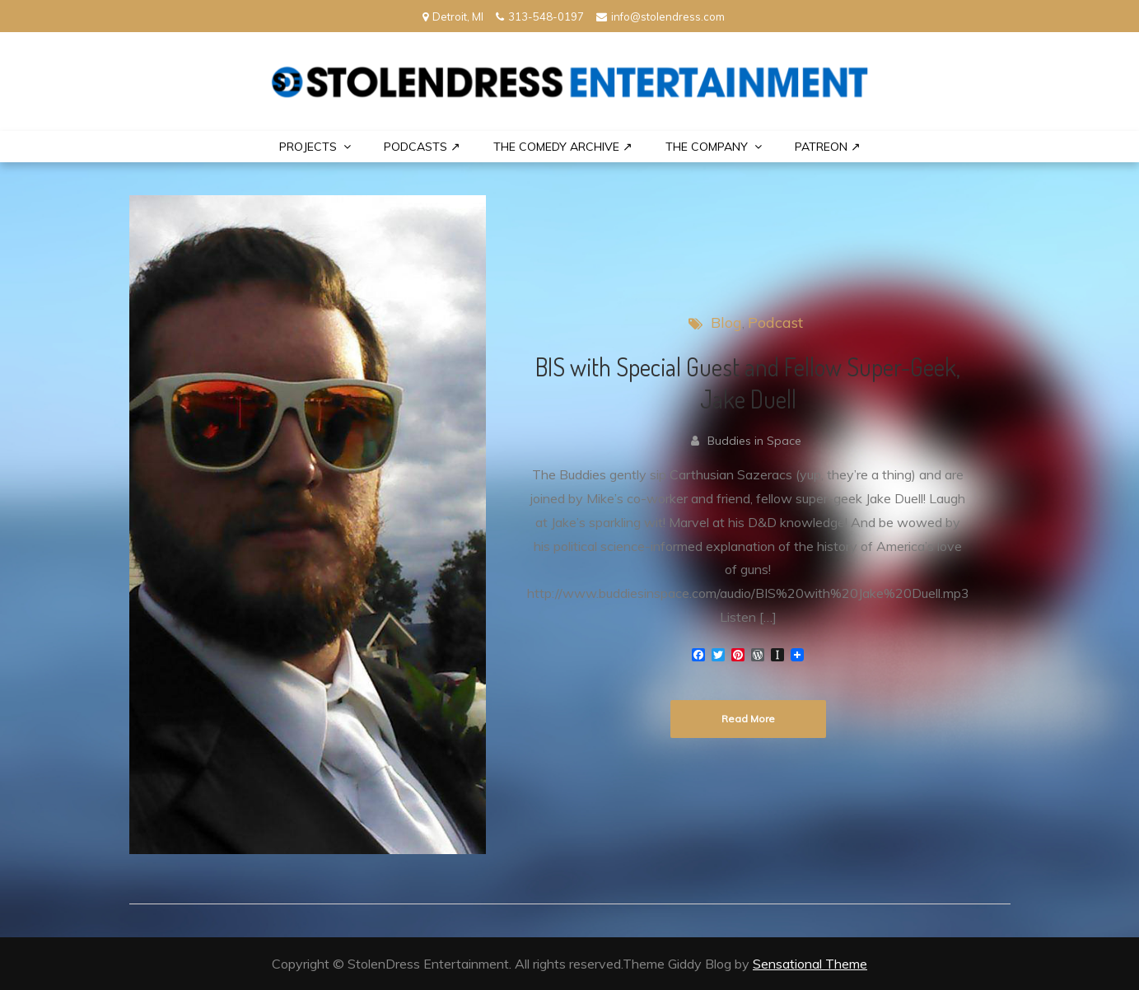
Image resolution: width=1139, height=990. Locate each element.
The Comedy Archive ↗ (563, 146)
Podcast (775, 322)
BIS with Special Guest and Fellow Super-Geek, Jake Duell (747, 382)
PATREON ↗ (828, 146)
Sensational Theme (810, 963)
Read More (748, 718)
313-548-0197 (540, 16)
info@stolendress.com (660, 16)
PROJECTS (308, 146)
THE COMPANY (706, 146)
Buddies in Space (754, 440)
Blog (726, 322)
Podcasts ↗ (422, 146)
